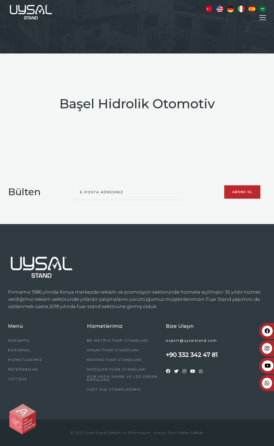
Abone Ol (242, 192)
